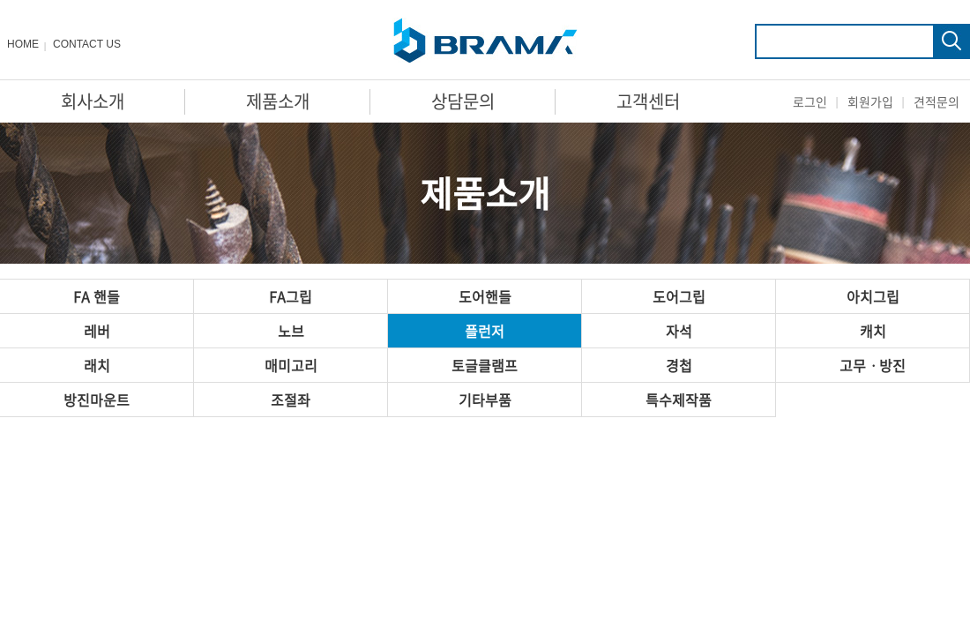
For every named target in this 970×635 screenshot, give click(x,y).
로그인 (810, 101)
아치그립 (873, 296)
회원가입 (870, 101)
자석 (679, 330)
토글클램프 (484, 365)
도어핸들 (485, 296)
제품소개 (278, 101)
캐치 (873, 330)
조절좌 (290, 399)
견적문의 (936, 101)
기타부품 (485, 399)
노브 (291, 330)
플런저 (484, 330)
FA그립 (290, 296)
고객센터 (648, 101)
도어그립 (679, 296)
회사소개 (92, 101)
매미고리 (291, 365)
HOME (23, 44)
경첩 (679, 365)
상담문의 (463, 101)
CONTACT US (87, 44)
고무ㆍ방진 (872, 365)
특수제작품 (678, 399)
